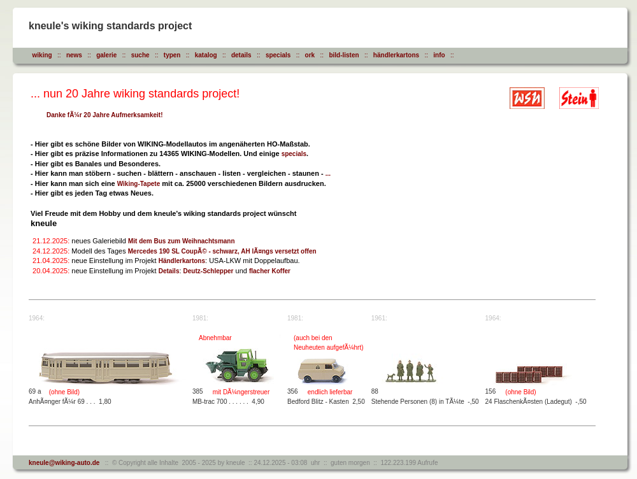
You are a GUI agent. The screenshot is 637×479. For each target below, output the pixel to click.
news (74, 55)
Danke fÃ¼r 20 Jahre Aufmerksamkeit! (105, 114)
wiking (42, 55)
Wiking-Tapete (139, 183)
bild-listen (344, 55)
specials (278, 55)
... (328, 173)
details (241, 55)
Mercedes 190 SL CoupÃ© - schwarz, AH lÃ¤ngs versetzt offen (222, 251)
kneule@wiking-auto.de (64, 462)
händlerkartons (396, 55)
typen (172, 55)
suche (140, 55)
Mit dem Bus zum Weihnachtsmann (181, 241)
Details (169, 271)
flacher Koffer (269, 271)
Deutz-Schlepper (208, 271)
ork (310, 55)
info (439, 55)
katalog (206, 55)
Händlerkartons (182, 260)
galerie (106, 55)
